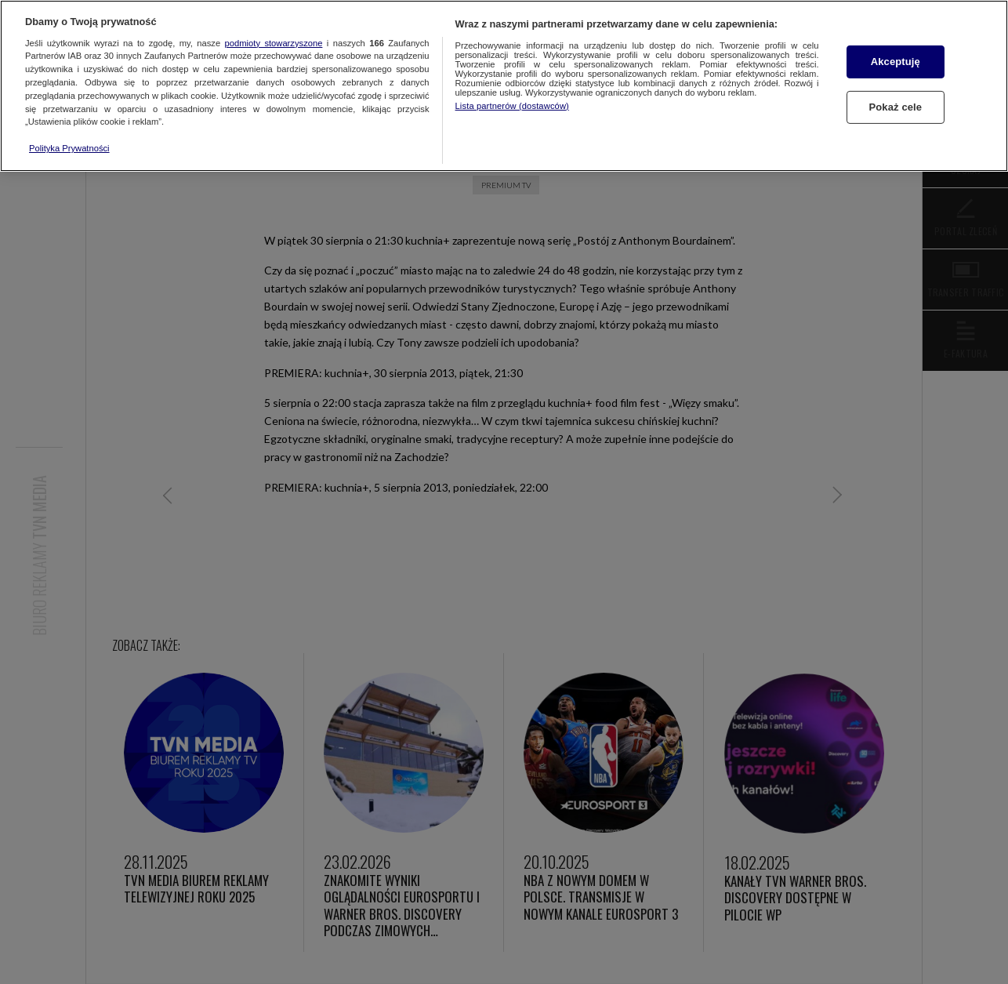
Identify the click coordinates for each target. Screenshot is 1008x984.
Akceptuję (895, 61)
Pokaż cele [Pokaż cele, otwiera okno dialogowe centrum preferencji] (895, 107)
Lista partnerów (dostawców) (512, 106)
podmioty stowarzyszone (274, 43)
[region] (504, 86)
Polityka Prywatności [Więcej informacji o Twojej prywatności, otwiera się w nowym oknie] (69, 148)
